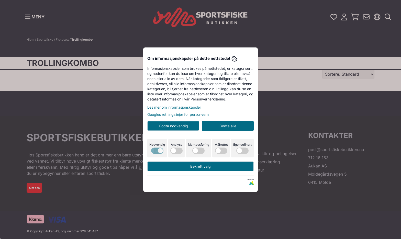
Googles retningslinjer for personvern (178, 114)
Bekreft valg (200, 166)
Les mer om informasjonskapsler (174, 107)
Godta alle (227, 125)
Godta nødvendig (173, 125)
